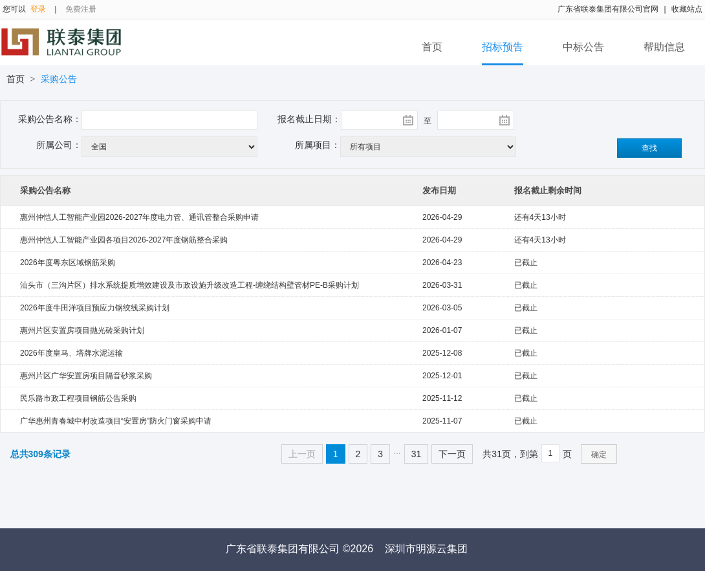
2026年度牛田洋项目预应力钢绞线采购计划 (94, 307)
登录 (38, 9)
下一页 (452, 454)
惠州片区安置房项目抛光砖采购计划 (82, 330)
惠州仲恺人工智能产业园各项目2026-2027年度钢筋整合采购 (124, 239)
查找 (649, 148)
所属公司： (58, 145)
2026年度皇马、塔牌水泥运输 (71, 353)
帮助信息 (664, 46)
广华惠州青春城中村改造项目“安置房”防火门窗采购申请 (116, 421)
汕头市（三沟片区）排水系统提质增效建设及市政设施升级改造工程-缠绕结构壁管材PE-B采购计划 (189, 285)
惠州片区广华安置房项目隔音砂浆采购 (86, 375)
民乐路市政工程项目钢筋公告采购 (78, 398)
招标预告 (502, 46)
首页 (432, 46)
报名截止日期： (309, 119)
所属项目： (317, 145)
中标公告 (583, 46)
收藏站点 (686, 9)
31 (416, 454)
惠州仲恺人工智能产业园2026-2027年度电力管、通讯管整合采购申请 (139, 217)
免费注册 (80, 9)
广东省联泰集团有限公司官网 (608, 9)
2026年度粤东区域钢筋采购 (67, 262)
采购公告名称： (49, 119)
